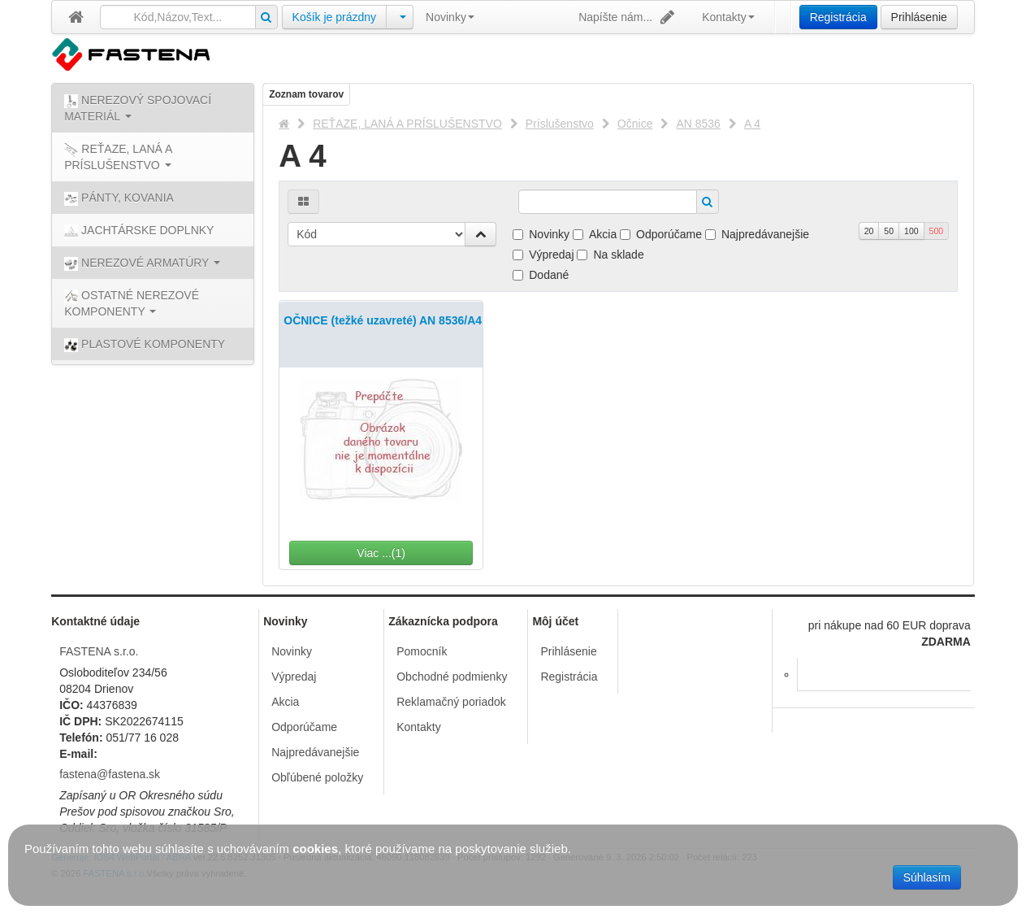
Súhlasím (926, 877)
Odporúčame (661, 234)
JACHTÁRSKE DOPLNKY (139, 231)
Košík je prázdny (334, 17)
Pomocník (421, 651)
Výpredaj (543, 254)
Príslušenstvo (560, 123)
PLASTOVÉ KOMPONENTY (144, 344)
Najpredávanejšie (757, 234)
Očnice (635, 123)
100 (911, 231)
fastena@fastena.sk (109, 774)
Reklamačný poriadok (451, 701)
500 (936, 231)
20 (869, 231)
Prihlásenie (919, 17)
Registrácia (838, 17)
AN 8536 (698, 123)
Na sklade (610, 254)
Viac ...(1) (408, 552)
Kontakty (728, 17)
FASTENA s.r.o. (98, 651)
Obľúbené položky (317, 777)
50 (889, 231)
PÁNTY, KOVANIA (119, 198)
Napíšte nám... (628, 17)
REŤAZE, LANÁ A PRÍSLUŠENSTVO (407, 123)
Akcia (595, 234)
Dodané (541, 274)
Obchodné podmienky (451, 676)
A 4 (752, 123)
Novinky (450, 17)
